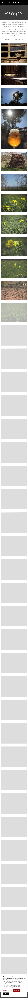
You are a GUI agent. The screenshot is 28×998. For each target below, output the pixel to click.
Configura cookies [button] (7, 990)
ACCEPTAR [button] (16, 990)
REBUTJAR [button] (6, 993)
